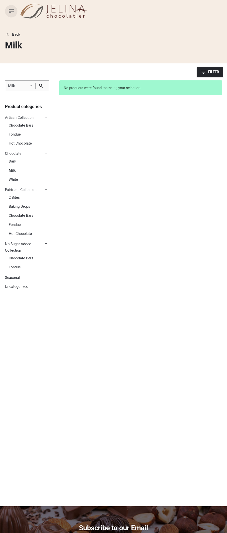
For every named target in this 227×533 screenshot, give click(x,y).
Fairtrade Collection (20, 190)
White (13, 180)
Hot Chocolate (20, 143)
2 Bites (14, 197)
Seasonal (12, 278)
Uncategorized (16, 287)
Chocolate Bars (21, 125)
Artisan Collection (19, 118)
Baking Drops (19, 206)
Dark (12, 161)
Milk (12, 171)
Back (12, 34)
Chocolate (13, 154)
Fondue (15, 134)
